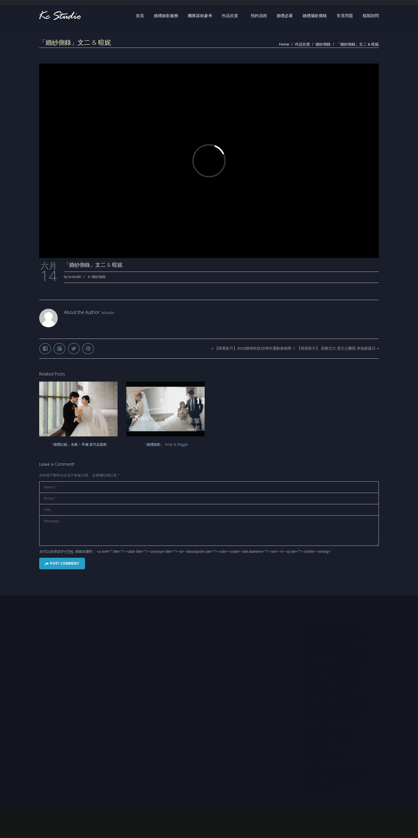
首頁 (140, 15)
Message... (209, 530)
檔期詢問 (371, 15)
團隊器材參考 (200, 15)
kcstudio (75, 277)
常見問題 (345, 15)
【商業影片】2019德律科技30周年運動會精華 (253, 348)
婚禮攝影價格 (314, 15)
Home (284, 44)
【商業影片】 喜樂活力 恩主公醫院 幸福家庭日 (336, 348)
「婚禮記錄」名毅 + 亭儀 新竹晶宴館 (78, 444)
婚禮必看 (285, 15)
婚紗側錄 (323, 44)
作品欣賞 (230, 15)
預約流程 (259, 15)
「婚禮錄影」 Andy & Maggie (165, 444)
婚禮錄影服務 (166, 15)
